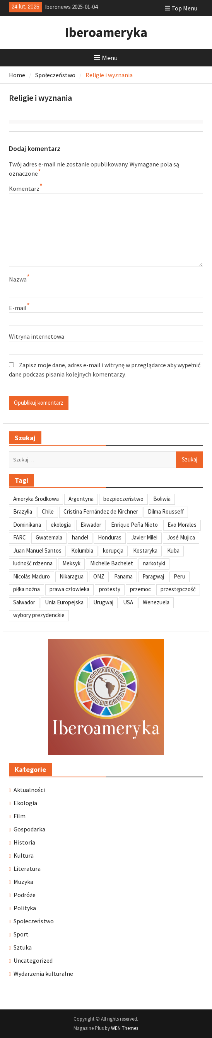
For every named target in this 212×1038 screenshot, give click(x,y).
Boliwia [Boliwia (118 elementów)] (162, 498)
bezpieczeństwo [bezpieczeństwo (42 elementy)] (123, 498)
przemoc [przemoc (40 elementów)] (140, 589)
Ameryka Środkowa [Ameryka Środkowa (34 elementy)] (36, 498)
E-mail (18, 308)
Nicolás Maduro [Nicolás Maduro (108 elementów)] (31, 576)
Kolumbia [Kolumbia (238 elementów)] (82, 550)
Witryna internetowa (36, 336)
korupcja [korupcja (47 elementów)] (113, 550)
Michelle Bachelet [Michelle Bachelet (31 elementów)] (111, 563)
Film (20, 816)
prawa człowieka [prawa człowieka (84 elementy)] (69, 589)
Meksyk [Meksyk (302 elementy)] (71, 563)
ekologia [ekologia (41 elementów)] (61, 524)
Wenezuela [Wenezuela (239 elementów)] (156, 602)
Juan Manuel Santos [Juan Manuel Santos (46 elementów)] (37, 550)
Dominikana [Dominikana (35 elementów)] (27, 524)
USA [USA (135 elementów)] (128, 602)
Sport (21, 934)
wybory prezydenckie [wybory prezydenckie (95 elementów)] (39, 615)
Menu (106, 57)
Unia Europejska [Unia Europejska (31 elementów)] (64, 602)
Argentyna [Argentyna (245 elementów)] (81, 498)
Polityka (25, 908)
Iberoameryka (106, 32)
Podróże (25, 895)
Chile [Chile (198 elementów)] (48, 511)
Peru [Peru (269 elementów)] (179, 576)
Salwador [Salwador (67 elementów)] (24, 602)
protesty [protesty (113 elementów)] (109, 589)
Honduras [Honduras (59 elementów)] (109, 537)
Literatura (27, 868)
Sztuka (23, 947)
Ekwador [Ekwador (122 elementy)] (90, 524)
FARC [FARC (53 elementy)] (19, 537)
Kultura (24, 855)
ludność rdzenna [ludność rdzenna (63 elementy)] (33, 563)
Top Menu (181, 8)
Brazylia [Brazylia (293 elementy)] (22, 511)
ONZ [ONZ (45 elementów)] (98, 576)
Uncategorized (33, 960)
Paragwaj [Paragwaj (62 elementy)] (153, 576)
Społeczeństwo (34, 921)
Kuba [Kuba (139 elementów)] (173, 550)
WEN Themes (124, 1028)
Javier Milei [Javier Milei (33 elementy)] (144, 537)
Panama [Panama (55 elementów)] (123, 576)
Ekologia (25, 803)
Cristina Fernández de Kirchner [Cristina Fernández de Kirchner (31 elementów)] (100, 511)
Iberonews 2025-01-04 (71, 6)
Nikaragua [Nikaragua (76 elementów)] (72, 576)
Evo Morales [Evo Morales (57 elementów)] (182, 524)
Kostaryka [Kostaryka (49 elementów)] (145, 550)
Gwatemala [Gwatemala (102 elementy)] (49, 537)
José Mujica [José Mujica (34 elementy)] (181, 537)
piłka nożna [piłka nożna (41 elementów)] (26, 589)
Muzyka (23, 881)
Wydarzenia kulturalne (43, 973)
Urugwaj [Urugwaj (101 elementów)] (103, 602)
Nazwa (18, 279)
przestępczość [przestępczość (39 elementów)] (178, 589)
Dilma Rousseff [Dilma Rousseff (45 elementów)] (166, 511)
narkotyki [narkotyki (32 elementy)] (154, 563)
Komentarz (24, 188)
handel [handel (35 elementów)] (80, 537)
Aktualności (29, 790)
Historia (24, 842)
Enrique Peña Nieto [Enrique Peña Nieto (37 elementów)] (134, 524)
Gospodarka (29, 829)
